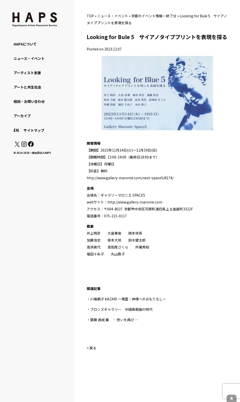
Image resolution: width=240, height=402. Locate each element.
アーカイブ (22, 115)
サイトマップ (34, 130)
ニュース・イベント (112, 15)
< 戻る (91, 347)
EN (16, 130)
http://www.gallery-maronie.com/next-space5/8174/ (130, 177)
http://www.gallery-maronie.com (134, 202)
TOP (90, 15)
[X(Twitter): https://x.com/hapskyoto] (17, 145)
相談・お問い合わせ (29, 101)
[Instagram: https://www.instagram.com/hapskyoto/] (24, 145)
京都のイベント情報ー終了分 (153, 15)
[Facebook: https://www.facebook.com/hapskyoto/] (30, 145)
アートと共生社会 (27, 87)
